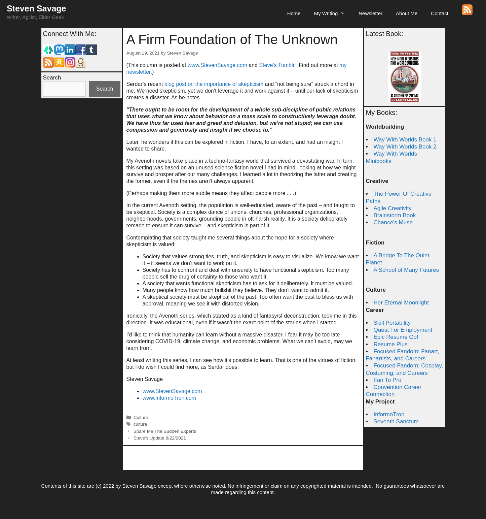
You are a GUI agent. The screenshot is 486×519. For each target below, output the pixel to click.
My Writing (333, 13)
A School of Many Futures (406, 270)
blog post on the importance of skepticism (213, 84)
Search (52, 77)
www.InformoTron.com (169, 398)
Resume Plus (391, 344)
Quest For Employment (403, 330)
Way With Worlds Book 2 (405, 146)
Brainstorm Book (395, 215)
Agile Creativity (393, 208)
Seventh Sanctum (396, 421)
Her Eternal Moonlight (401, 302)
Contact (439, 13)
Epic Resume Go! (396, 337)
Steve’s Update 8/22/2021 (160, 438)
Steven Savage (36, 8)
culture (140, 424)
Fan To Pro (388, 380)
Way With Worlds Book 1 (405, 139)
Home (294, 13)
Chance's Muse (393, 222)
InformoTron (389, 414)
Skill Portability (392, 323)
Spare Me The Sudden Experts (165, 431)
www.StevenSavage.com (218, 65)
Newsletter (370, 13)
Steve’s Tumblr (276, 65)
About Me (406, 13)
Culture (141, 417)
